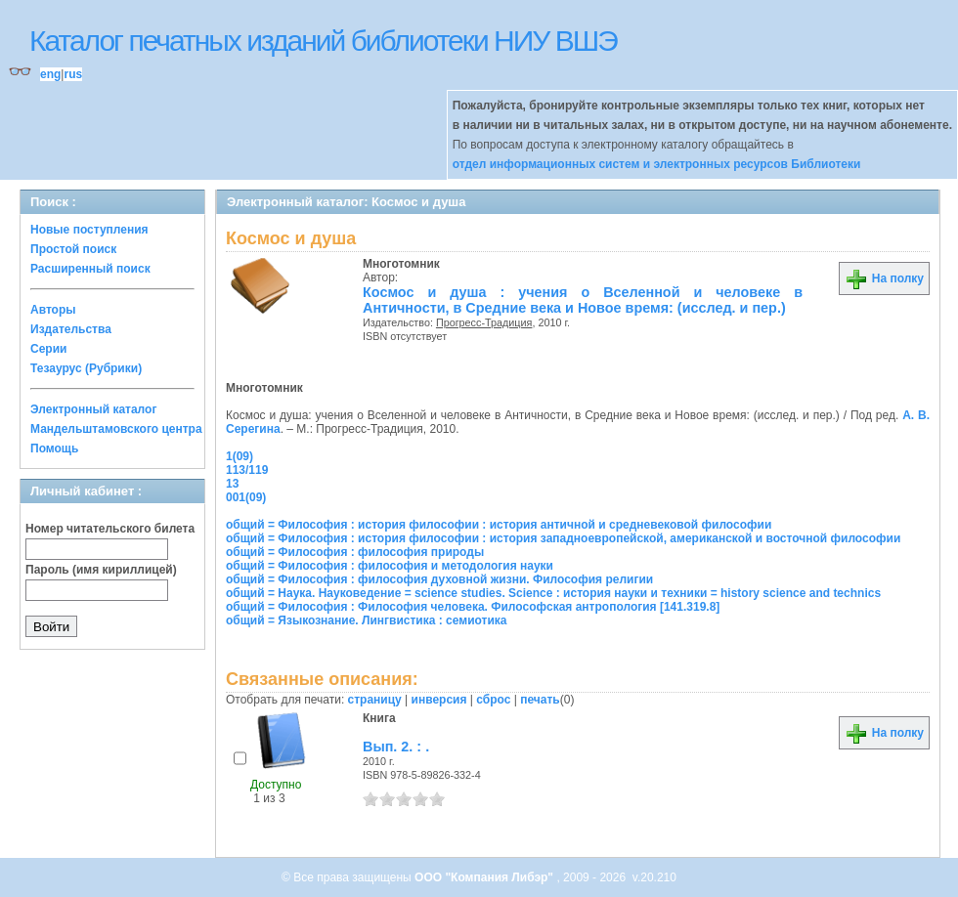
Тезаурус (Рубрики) (86, 368)
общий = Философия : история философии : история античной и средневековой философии (498, 525)
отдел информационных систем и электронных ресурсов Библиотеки (657, 164)
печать (540, 699)
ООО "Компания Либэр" (485, 877)
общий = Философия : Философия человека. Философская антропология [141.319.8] (472, 607)
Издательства (70, 329)
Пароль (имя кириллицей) (101, 570)
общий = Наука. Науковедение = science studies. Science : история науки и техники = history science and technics (553, 593)
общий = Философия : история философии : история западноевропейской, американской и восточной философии (563, 538)
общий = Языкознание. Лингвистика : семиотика (366, 620)
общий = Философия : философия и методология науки (389, 566)
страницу (375, 699)
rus (73, 74)
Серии (48, 349)
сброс (493, 699)
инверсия (439, 699)
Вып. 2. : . (396, 746)
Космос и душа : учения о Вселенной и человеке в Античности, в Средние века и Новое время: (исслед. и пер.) (583, 300)
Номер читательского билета (110, 528)
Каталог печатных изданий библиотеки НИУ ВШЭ (323, 40)
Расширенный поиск (90, 269)
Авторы (53, 310)
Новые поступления (89, 229)
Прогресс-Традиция (484, 322)
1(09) (239, 456)
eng (50, 74)
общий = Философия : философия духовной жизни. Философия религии (439, 579)
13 (232, 484)
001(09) (246, 497)
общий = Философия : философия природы (355, 552)
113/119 (247, 470)
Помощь (54, 448)
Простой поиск (73, 249)
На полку (884, 278)
